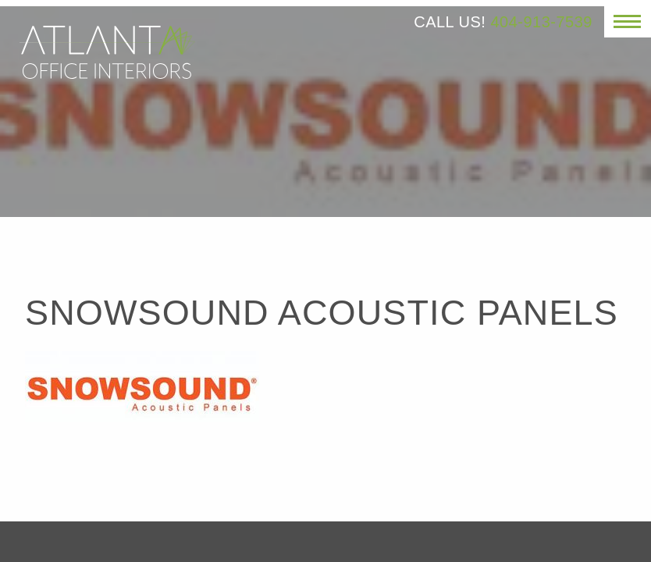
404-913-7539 (541, 21)
